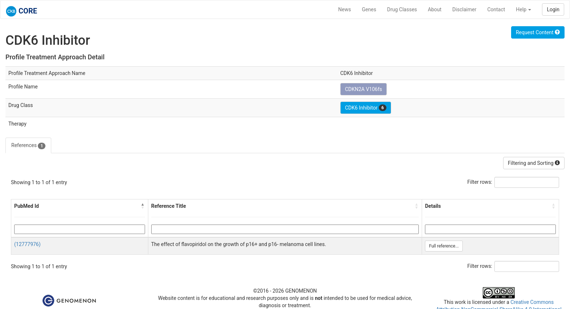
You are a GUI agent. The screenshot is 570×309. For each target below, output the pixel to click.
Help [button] (523, 9)
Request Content (538, 32)
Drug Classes (402, 9)
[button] (143, 206)
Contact (496, 9)
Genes (369, 9)
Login (553, 9)
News (344, 9)
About (434, 9)
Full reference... (444, 246)
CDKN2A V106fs (363, 89)
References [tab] (28, 145)
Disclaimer (464, 9)
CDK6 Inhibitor (365, 107)
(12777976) (27, 244)
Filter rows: (480, 182)
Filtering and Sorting (534, 163)
